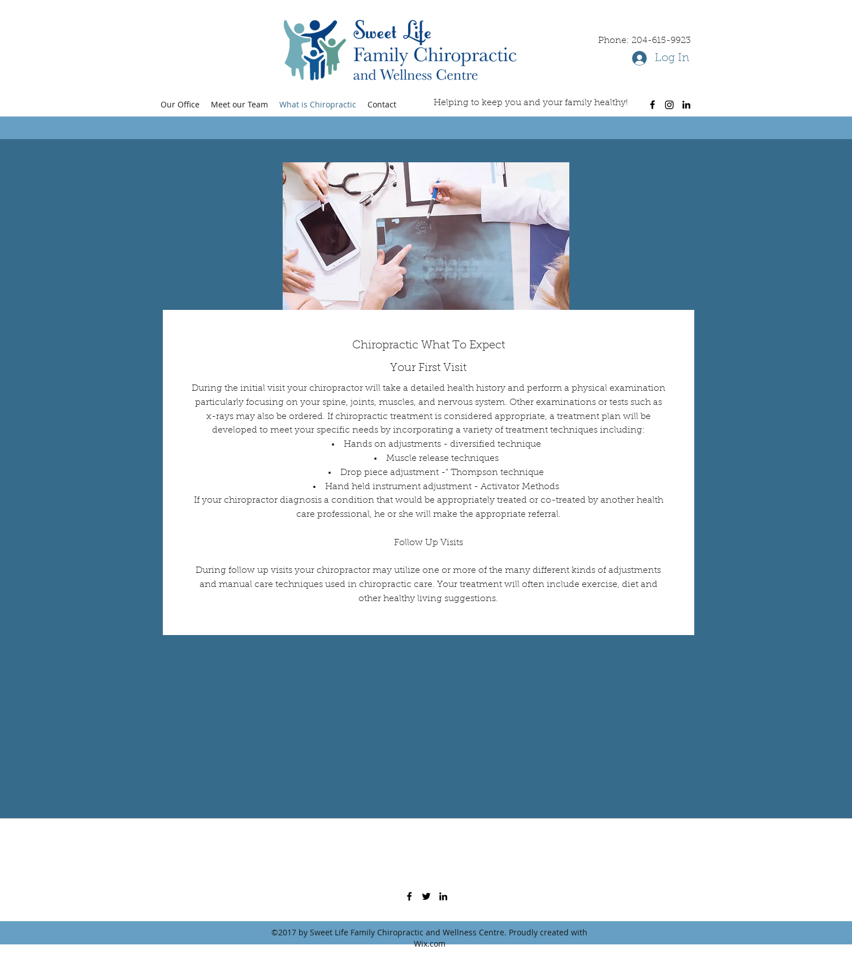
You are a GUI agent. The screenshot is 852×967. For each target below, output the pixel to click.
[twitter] (426, 896)
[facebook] (652, 104)
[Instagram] (669, 104)
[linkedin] (686, 104)
